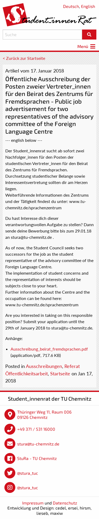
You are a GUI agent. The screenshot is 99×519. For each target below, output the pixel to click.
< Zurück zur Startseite (24, 58)
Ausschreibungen (44, 366)
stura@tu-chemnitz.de (38, 443)
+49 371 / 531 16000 (36, 428)
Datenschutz (65, 502)
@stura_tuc (27, 473)
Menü (86, 46)
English (88, 6)
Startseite (60, 373)
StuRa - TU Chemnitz (37, 458)
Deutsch (71, 6)
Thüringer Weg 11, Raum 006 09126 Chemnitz (44, 414)
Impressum (33, 502)
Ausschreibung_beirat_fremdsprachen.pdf (49, 348)
